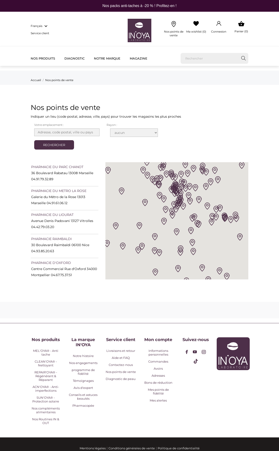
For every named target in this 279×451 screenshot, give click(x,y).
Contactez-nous (121, 365)
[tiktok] (196, 361)
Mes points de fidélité (158, 391)
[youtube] (195, 351)
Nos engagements (83, 363)
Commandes (158, 361)
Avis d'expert (83, 388)
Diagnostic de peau (121, 379)
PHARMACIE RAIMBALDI (51, 239)
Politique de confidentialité (179, 448)
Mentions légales (93, 448)
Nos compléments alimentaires (46, 410)
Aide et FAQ (121, 358)
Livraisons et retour (120, 351)
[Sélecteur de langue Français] (40, 26)
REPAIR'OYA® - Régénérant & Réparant (45, 376)
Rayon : (112, 125)
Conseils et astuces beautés (83, 396)
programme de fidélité (83, 372)
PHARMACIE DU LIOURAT (52, 215)
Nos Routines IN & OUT (45, 421)
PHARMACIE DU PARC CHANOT (57, 167)
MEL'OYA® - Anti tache (45, 352)
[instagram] (204, 352)
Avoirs (158, 368)
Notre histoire (83, 356)
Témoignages (83, 381)
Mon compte (158, 339)
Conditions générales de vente (131, 448)
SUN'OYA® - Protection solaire (45, 399)
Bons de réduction (158, 382)
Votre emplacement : (49, 125)
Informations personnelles (158, 352)
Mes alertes (158, 400)
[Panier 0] (241, 27)
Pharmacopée (83, 405)
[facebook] (187, 352)
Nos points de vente (121, 372)
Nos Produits (43, 58)
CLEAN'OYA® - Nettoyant (46, 363)
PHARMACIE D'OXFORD (51, 263)
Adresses (158, 375)
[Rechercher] (215, 58)
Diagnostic (74, 58)
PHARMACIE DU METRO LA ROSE (58, 191)
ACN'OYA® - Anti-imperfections (46, 388)
